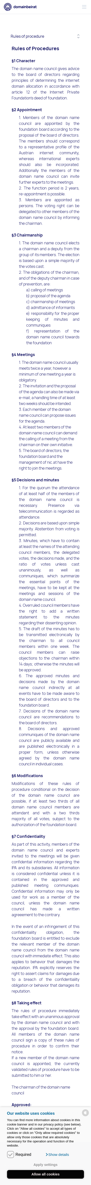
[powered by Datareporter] (85, 1113)
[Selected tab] (45, 36)
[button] (57, 1155)
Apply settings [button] (45, 1165)
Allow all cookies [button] (46, 1174)
